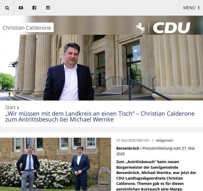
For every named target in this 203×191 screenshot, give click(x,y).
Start (10, 107)
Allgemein (165, 140)
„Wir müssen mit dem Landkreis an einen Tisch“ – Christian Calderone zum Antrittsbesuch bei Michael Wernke (100, 116)
